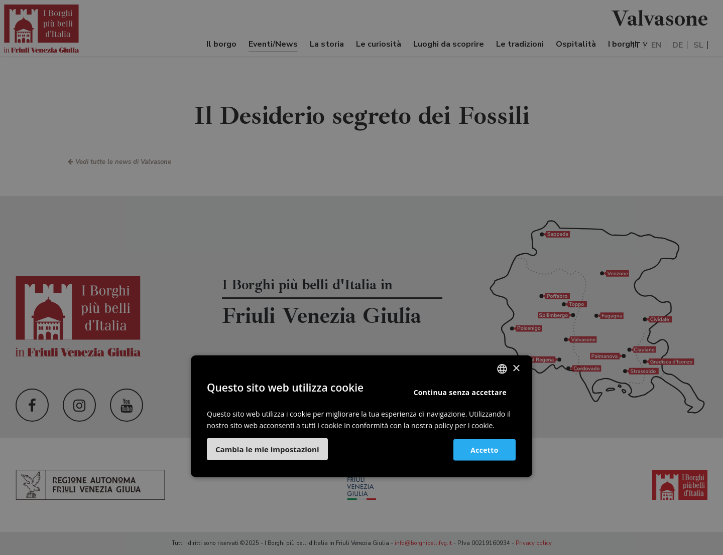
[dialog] (361, 277)
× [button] (516, 369)
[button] (267, 449)
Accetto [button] (483, 449)
